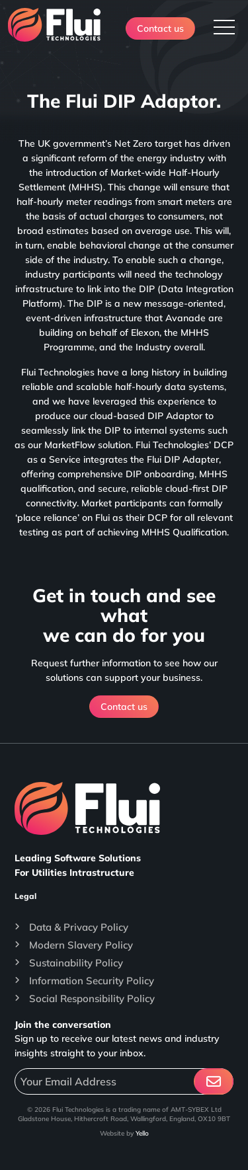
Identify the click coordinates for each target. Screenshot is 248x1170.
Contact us (160, 28)
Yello (142, 1133)
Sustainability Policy (76, 962)
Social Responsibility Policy (92, 998)
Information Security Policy (91, 980)
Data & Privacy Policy (78, 927)
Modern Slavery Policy (81, 945)
